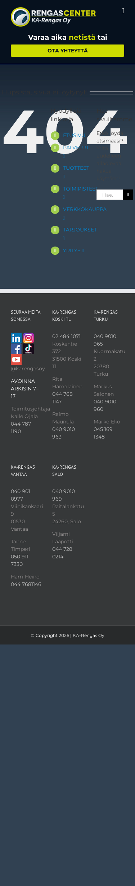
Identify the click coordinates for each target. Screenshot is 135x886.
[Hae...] (109, 194)
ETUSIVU (74, 135)
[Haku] (128, 194)
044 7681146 (26, 584)
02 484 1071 (66, 336)
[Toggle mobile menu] (122, 11)
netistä (82, 37)
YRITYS (73, 250)
